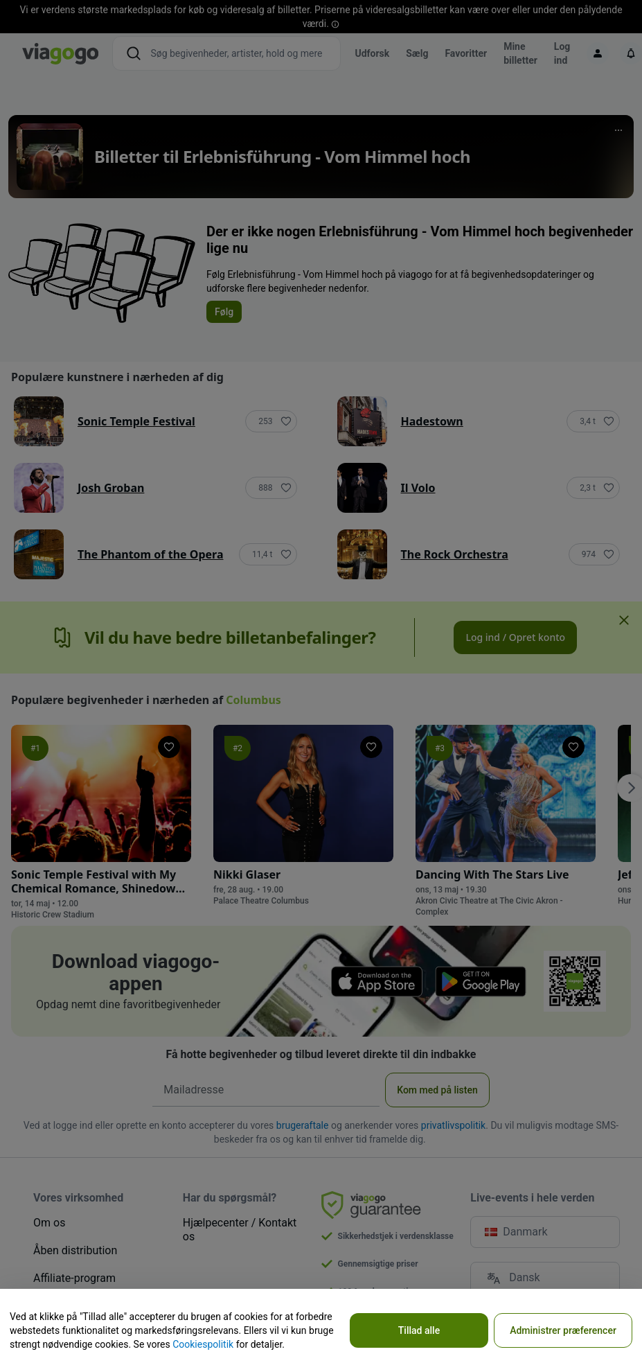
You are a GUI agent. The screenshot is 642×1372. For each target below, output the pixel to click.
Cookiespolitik (202, 1344)
